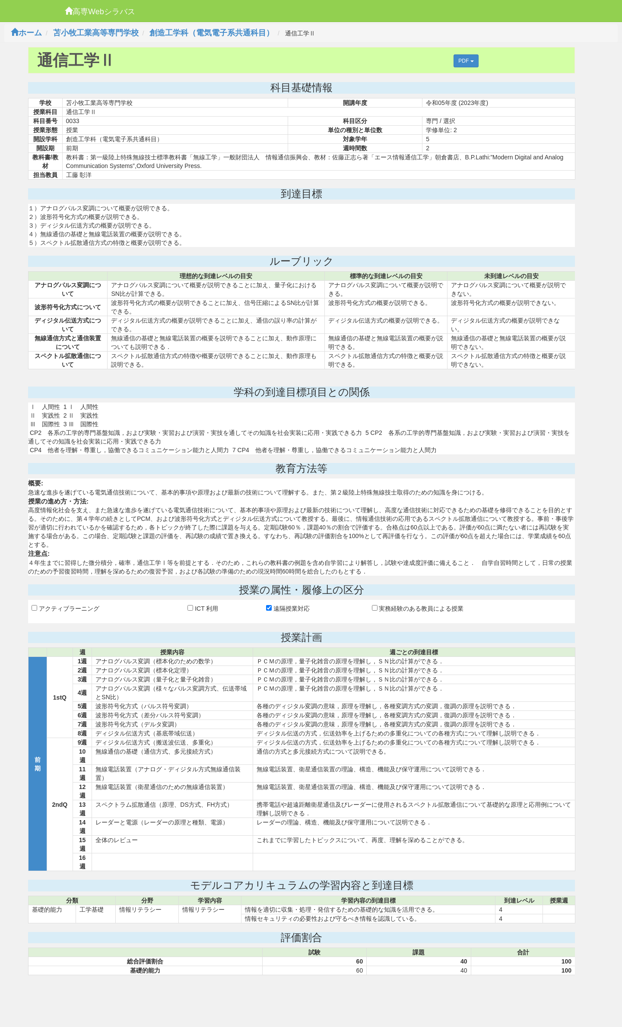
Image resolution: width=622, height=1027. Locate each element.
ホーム (26, 33)
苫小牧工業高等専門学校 (96, 33)
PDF (465, 61)
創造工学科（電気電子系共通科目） (211, 33)
